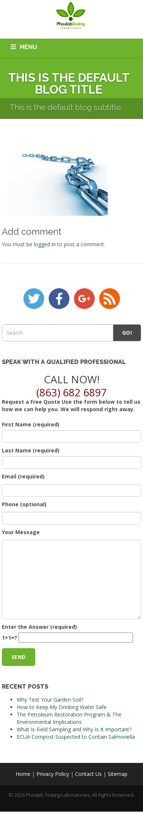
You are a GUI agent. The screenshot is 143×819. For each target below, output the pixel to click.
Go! (127, 332)
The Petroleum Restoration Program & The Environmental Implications (69, 718)
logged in (45, 244)
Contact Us (88, 773)
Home (23, 773)
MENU (28, 47)
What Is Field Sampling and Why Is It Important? (74, 729)
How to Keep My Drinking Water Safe (62, 707)
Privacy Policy (52, 773)
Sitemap (117, 773)
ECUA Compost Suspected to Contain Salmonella (76, 736)
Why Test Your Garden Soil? (50, 699)
